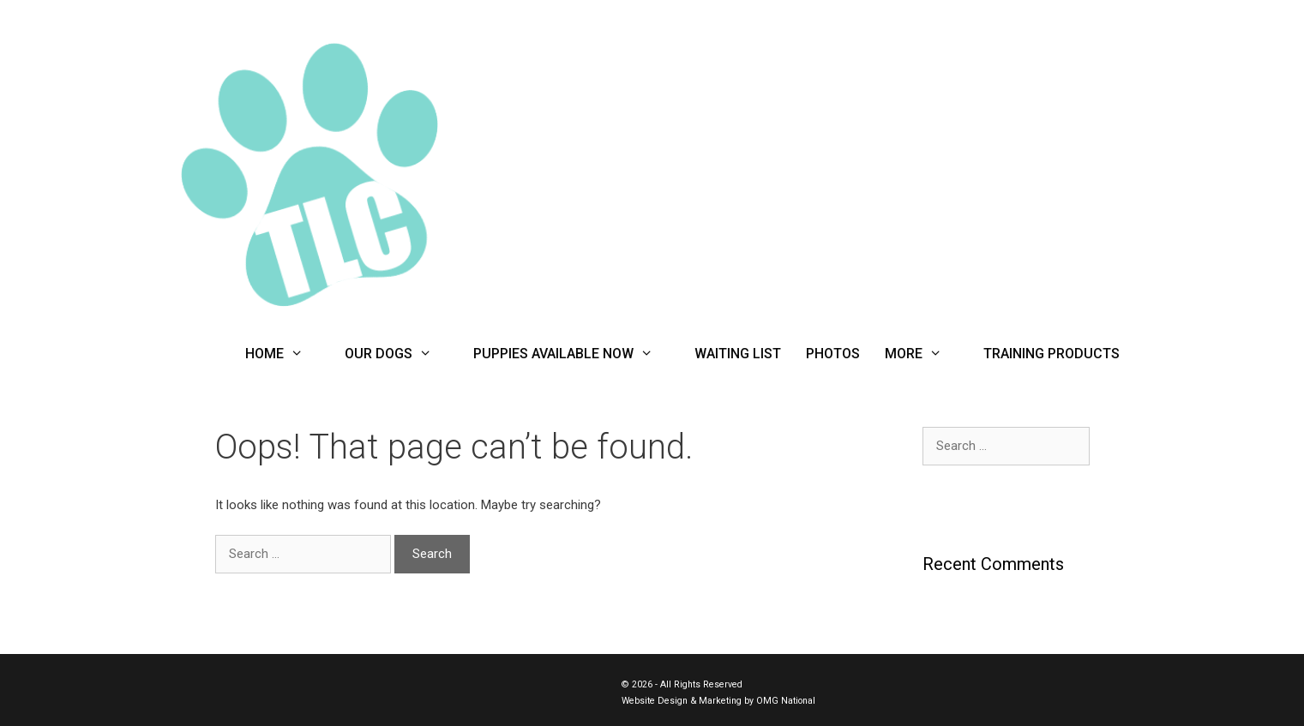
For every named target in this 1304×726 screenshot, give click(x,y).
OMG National (785, 700)
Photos (833, 353)
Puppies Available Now (573, 354)
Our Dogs (399, 354)
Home (284, 354)
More (924, 354)
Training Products (1051, 353)
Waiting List (737, 353)
